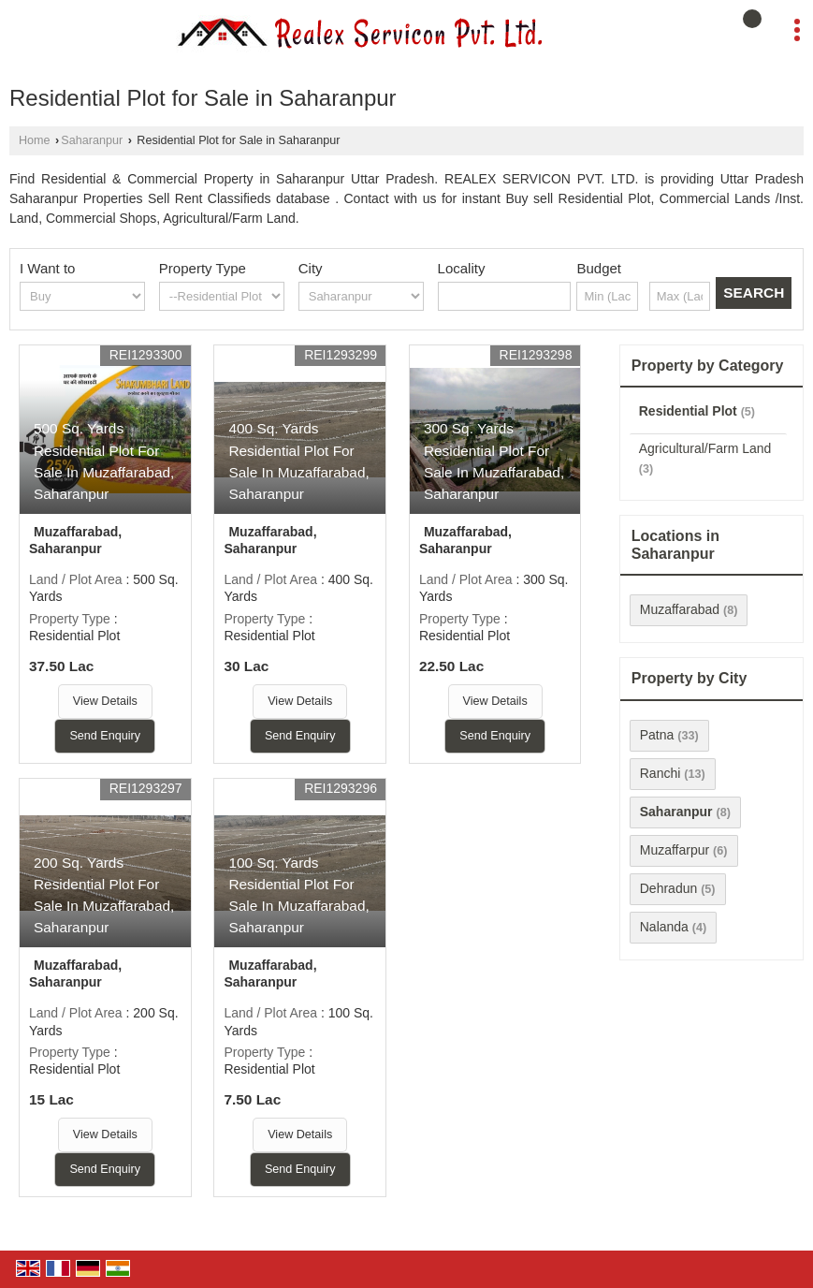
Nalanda (664, 926)
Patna (657, 734)
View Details (105, 701)
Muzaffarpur (674, 849)
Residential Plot (688, 410)
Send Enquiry (104, 735)
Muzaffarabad (679, 609)
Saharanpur (92, 140)
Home (35, 140)
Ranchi (660, 773)
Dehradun (669, 888)
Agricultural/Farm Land (705, 448)
